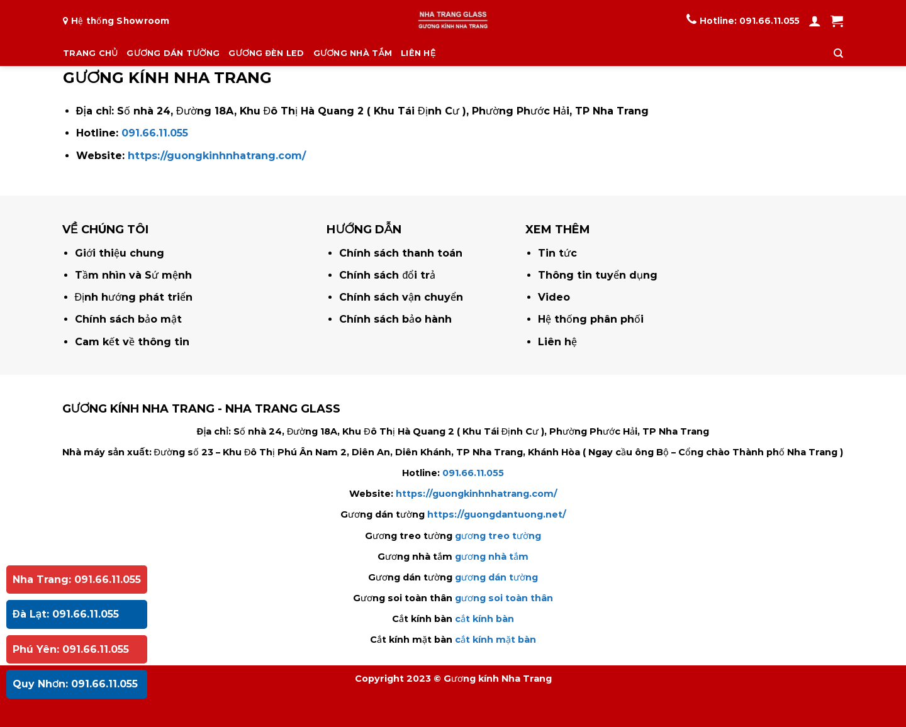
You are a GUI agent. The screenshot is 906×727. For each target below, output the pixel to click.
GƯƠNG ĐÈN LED (266, 53)
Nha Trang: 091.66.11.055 (77, 579)
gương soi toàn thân (504, 598)
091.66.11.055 (769, 21)
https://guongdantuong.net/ (496, 514)
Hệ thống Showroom (120, 21)
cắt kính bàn (484, 618)
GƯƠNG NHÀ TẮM (352, 53)
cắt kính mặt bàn (495, 639)
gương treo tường (498, 535)
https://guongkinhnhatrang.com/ (217, 156)
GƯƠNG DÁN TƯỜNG (173, 53)
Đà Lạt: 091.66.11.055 (66, 614)
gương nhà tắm (491, 556)
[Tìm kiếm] (838, 53)
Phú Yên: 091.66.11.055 (71, 649)
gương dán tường (496, 577)
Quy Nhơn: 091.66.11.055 (75, 684)
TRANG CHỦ (90, 53)
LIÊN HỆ (418, 53)
